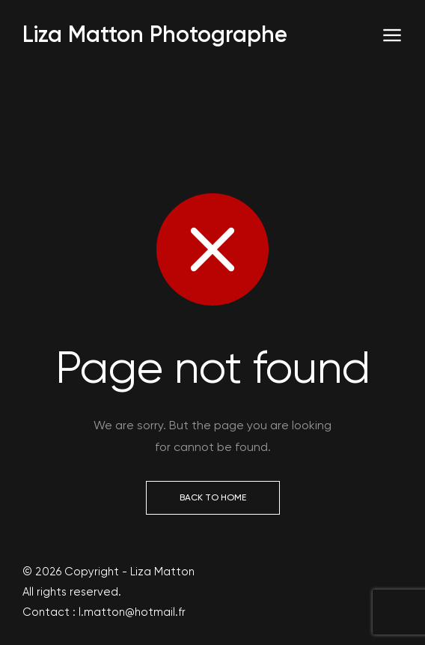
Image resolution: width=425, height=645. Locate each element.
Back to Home (213, 497)
